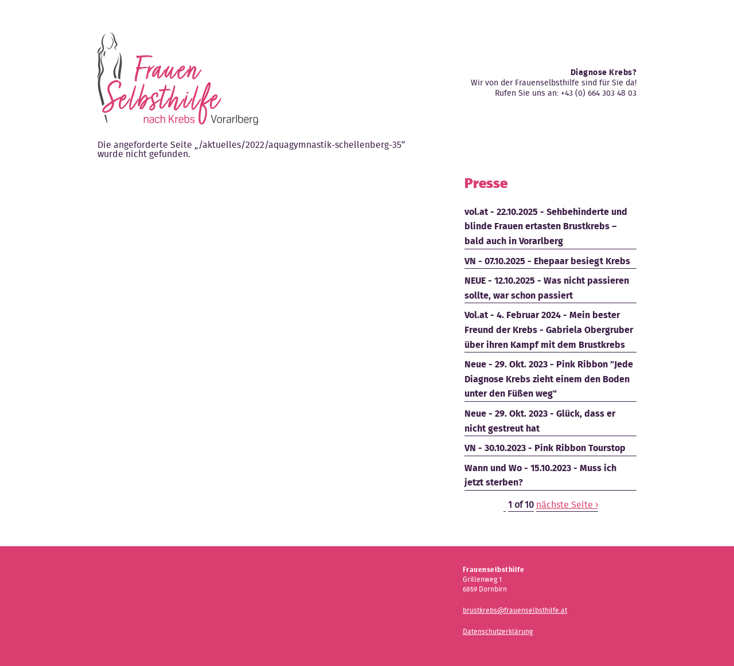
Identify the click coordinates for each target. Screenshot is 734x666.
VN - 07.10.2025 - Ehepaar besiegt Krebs (547, 261)
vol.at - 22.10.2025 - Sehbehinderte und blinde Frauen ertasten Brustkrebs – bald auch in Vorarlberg (545, 226)
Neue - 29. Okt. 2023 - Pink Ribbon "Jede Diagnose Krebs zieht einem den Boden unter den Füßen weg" (548, 379)
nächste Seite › (567, 504)
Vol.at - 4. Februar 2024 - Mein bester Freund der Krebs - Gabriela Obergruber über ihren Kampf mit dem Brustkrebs (548, 329)
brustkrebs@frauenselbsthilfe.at (515, 610)
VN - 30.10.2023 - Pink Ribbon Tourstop (545, 448)
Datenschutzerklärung (498, 631)
